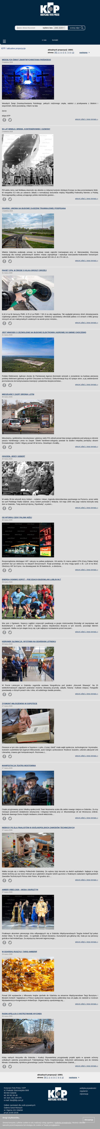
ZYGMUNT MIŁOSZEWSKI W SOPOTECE (19, 703)
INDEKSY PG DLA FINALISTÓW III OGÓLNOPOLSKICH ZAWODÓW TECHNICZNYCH (38, 828)
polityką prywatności (63, 1123)
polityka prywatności (88, 1088)
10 (73, 52)
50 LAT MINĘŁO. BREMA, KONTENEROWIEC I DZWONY (26, 129)
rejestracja (84, 1094)
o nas (44, 40)
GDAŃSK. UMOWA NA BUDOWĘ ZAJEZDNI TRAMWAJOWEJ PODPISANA (34, 208)
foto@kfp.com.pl (16, 1100)
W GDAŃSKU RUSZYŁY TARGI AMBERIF (19, 952)
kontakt (55, 40)
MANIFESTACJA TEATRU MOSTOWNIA (19, 766)
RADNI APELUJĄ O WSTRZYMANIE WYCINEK (22, 1014)
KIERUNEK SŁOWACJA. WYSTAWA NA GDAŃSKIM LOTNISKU (29, 641)
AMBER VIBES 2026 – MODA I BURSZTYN (20, 890)
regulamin (84, 1091)
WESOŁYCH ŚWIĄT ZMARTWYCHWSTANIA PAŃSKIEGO (26, 60)
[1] (56, 52)
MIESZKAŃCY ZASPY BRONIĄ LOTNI (18, 394)
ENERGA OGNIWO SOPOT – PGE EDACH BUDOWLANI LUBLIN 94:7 (31, 579)
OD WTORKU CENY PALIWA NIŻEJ (17, 517)
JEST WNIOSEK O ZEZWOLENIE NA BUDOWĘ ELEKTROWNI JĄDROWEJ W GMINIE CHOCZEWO (44, 332)
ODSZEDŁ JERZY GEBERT (13, 456)
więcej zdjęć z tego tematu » (86, 119)
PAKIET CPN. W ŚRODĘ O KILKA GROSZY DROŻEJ (24, 270)
